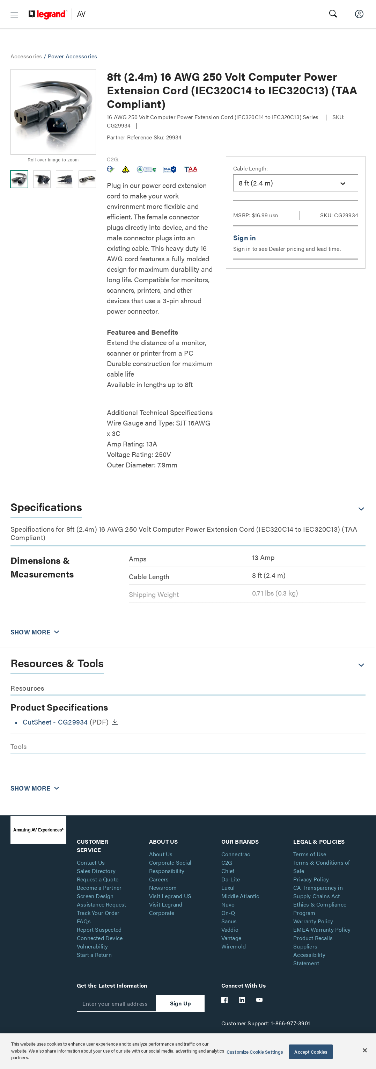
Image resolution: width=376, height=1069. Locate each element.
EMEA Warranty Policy (322, 929)
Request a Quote (97, 879)
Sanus (229, 921)
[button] (14, 15)
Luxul (228, 887)
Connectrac (235, 854)
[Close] (365, 1050)
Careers (159, 879)
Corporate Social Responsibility (170, 866)
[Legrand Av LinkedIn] (242, 1000)
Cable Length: (250, 168)
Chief (228, 871)
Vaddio (229, 929)
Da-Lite (230, 879)
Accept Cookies (310, 1051)
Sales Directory (96, 871)
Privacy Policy (311, 879)
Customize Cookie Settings (255, 1051)
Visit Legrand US (170, 896)
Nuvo (228, 904)
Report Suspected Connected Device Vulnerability (100, 937)
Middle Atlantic (240, 896)
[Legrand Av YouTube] (259, 1000)
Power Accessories (72, 56)
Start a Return (94, 955)
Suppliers (305, 946)
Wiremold (233, 946)
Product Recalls (313, 938)
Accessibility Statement (309, 959)
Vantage (231, 938)
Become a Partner (99, 887)
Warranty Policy (313, 921)
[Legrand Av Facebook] (224, 1000)
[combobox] (295, 182)
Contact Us (91, 862)
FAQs (84, 921)
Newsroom (163, 887)
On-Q (228, 913)
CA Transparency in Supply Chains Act (318, 891)
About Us (161, 854)
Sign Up (180, 1003)
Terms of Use (309, 854)
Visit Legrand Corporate (166, 908)
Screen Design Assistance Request (101, 900)
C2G (227, 862)
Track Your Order (98, 913)
